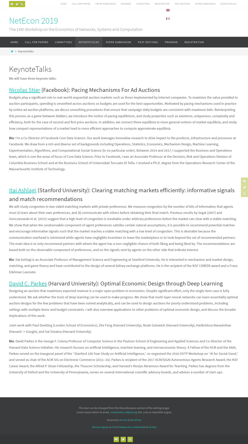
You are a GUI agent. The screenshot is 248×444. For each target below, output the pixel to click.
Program (126, 3)
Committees (143, 3)
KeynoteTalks (228, 3)
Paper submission (105, 3)
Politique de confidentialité (132, 427)
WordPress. (136, 420)
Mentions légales (100, 427)
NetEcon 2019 (33, 20)
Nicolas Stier (24, 89)
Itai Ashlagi (22, 190)
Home (64, 3)
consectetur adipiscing (123, 412)
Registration (162, 3)
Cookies (152, 427)
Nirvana (123, 420)
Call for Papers (81, 3)
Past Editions (182, 3)
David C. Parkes (28, 283)
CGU (113, 427)
